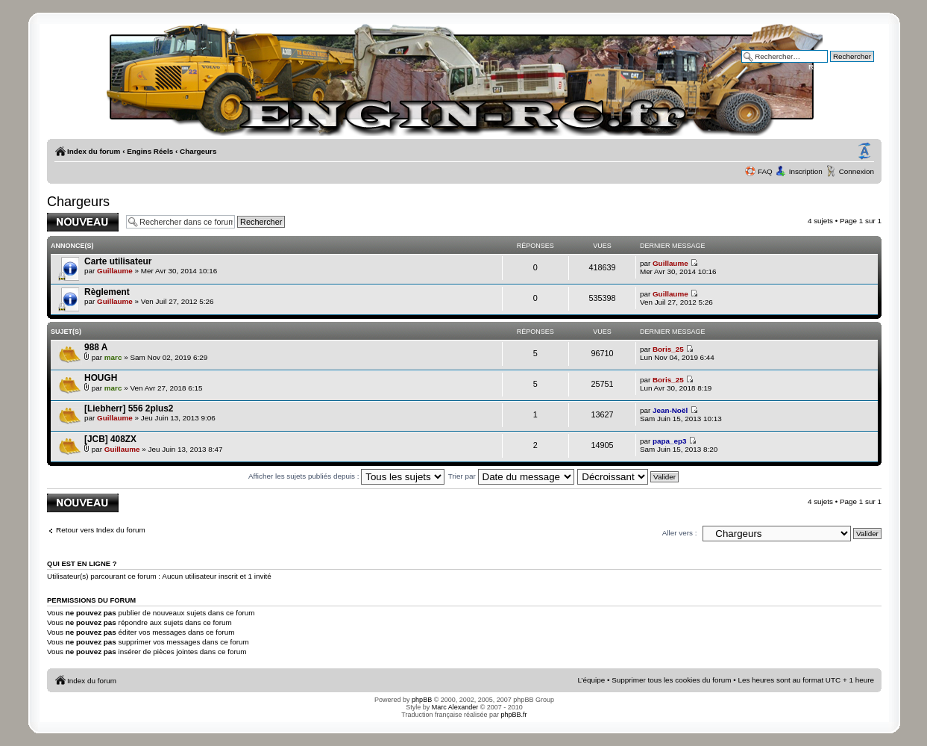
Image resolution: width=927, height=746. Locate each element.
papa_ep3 (670, 441)
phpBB (422, 699)
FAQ (765, 171)
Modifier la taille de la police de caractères (864, 152)
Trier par (511, 476)
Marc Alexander (455, 707)
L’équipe (591, 680)
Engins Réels (150, 151)
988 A (95, 347)
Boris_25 (668, 349)
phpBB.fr (514, 714)
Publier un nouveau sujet (83, 222)
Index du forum (93, 151)
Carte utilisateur (117, 261)
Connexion (856, 171)
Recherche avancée (841, 67)
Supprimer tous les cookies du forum (671, 680)
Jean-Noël (670, 410)
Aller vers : (679, 533)
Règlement (107, 292)
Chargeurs (198, 151)
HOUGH (100, 378)
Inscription (806, 171)
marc (113, 357)
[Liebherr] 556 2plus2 (128, 408)
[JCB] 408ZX (110, 439)
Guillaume (115, 271)
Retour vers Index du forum (100, 530)
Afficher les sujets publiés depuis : (346, 476)
